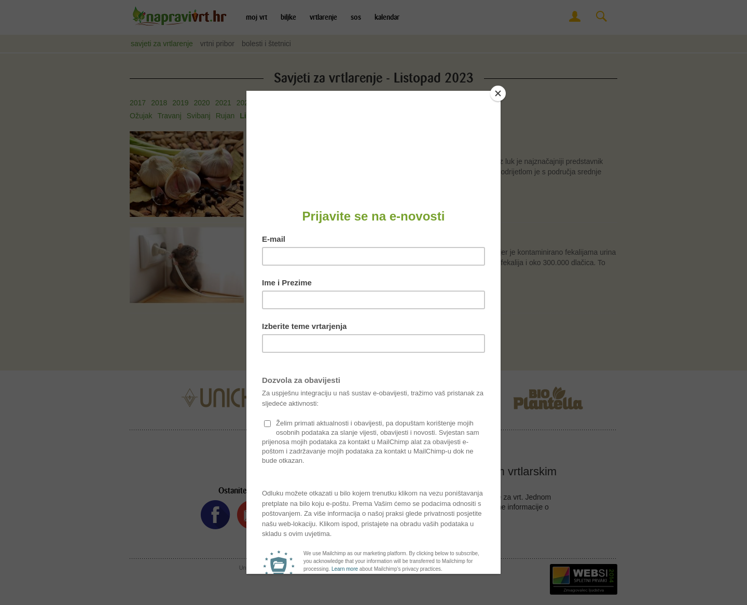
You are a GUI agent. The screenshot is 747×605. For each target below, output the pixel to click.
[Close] (498, 93)
